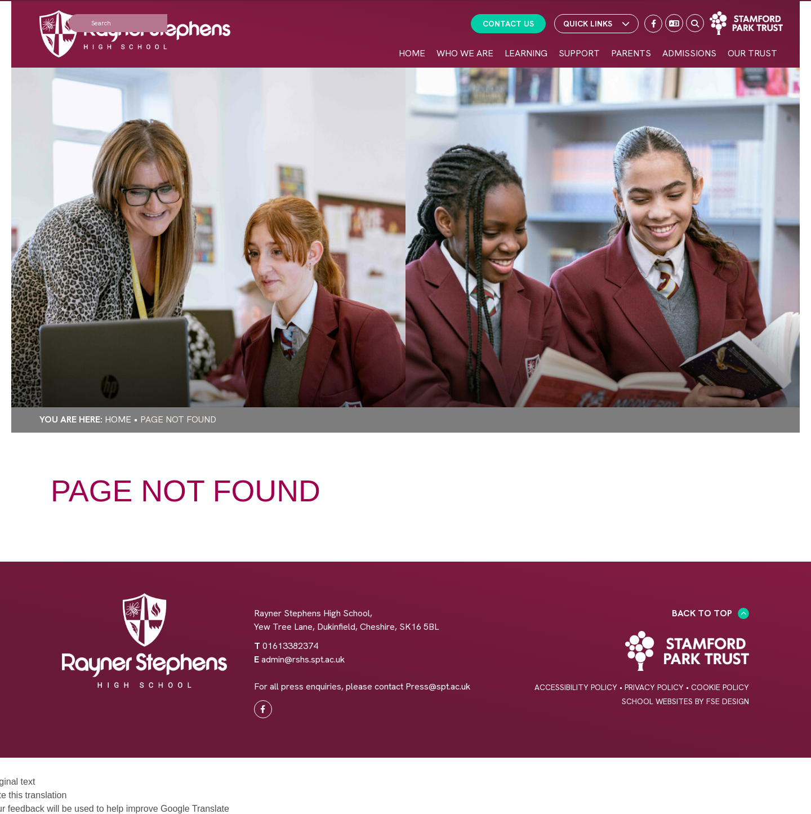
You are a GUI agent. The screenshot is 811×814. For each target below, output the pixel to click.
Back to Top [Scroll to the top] (710, 613)
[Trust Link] (746, 23)
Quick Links (596, 23)
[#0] (263, 709)
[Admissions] (689, 34)
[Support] (579, 34)
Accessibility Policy (575, 687)
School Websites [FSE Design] (657, 701)
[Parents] (631, 34)
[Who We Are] (465, 34)
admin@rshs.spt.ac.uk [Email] (303, 659)
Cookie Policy (720, 687)
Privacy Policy (654, 687)
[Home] (134, 33)
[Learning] (526, 34)
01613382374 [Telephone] (290, 646)
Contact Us (508, 24)
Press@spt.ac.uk (438, 686)
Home (118, 419)
